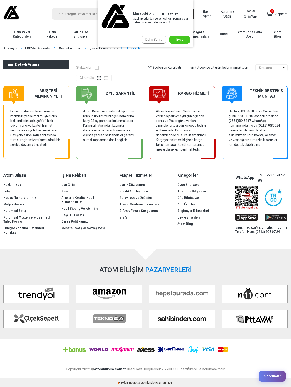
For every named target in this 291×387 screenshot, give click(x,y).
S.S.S (123, 217)
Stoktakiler (87, 67)
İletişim (8, 191)
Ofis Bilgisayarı (188, 197)
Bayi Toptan (206, 14)
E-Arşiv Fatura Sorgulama (138, 211)
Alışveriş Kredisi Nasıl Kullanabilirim (77, 200)
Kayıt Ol (67, 191)
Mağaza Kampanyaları (198, 34)
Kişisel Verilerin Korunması (139, 204)
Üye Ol (250, 11)
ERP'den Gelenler (38, 48)
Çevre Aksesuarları (103, 48)
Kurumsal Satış (227, 13)
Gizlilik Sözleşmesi (133, 191)
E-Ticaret (132, 382)
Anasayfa (10, 48)
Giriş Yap (250, 16)
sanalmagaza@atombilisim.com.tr (261, 227)
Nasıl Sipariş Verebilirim (79, 208)
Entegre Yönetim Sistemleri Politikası (23, 230)
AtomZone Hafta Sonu (250, 34)
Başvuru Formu (72, 215)
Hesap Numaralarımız (19, 197)
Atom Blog (277, 34)
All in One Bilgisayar (81, 34)
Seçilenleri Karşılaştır (165, 67)
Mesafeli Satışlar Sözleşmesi (83, 228)
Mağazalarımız (14, 204)
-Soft (122, 382)
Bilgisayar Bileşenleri (193, 211)
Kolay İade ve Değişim (135, 197)
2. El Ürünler (186, 204)
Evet (179, 39)
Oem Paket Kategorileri (22, 34)
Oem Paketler (52, 34)
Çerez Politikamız (74, 221)
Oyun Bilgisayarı (189, 184)
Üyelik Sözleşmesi (133, 184)
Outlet (224, 34)
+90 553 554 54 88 (272, 178)
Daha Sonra (154, 39)
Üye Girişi (68, 184)
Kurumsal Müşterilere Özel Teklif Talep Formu (27, 220)
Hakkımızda (12, 184)
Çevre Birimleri (70, 48)
